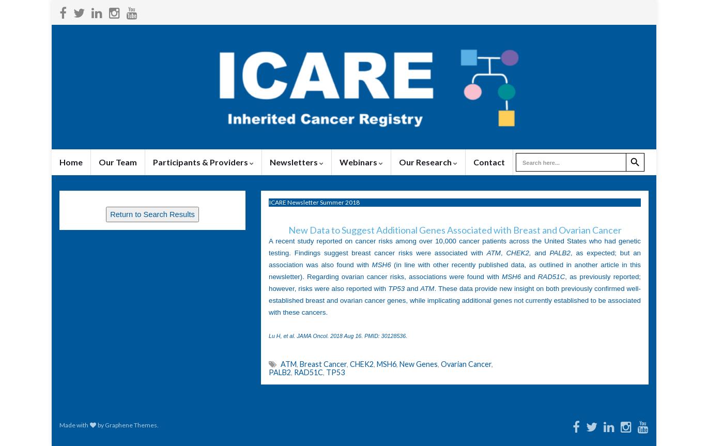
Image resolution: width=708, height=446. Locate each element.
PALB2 (280, 372)
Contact (489, 162)
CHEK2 (362, 364)
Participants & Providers (203, 162)
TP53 (335, 372)
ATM (289, 364)
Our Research (428, 162)
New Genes (418, 364)
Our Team (118, 162)
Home (71, 162)
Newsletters (297, 162)
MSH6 (386, 364)
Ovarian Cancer (466, 364)
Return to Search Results (152, 214)
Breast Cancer (323, 364)
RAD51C (308, 372)
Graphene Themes (131, 425)
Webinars (361, 162)
